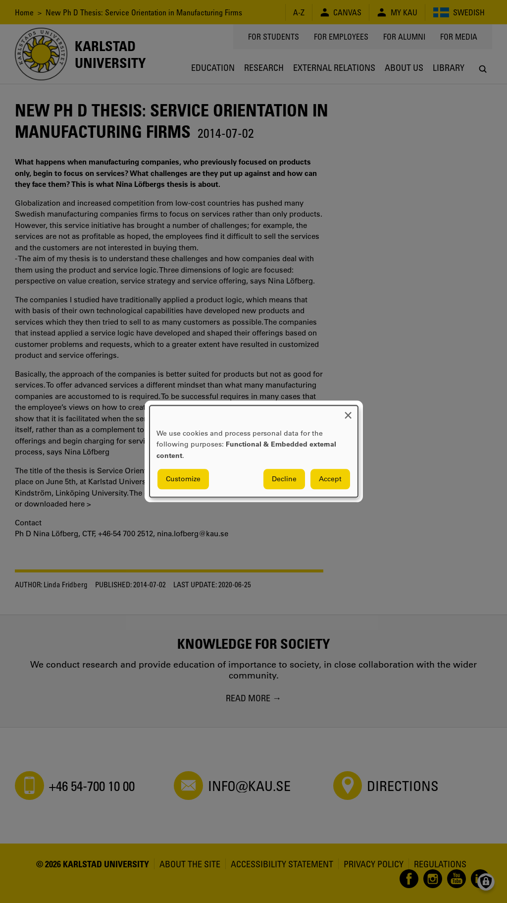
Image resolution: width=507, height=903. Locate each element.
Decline (284, 479)
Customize (183, 479)
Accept (330, 479)
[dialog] (254, 451)
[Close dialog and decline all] (348, 411)
